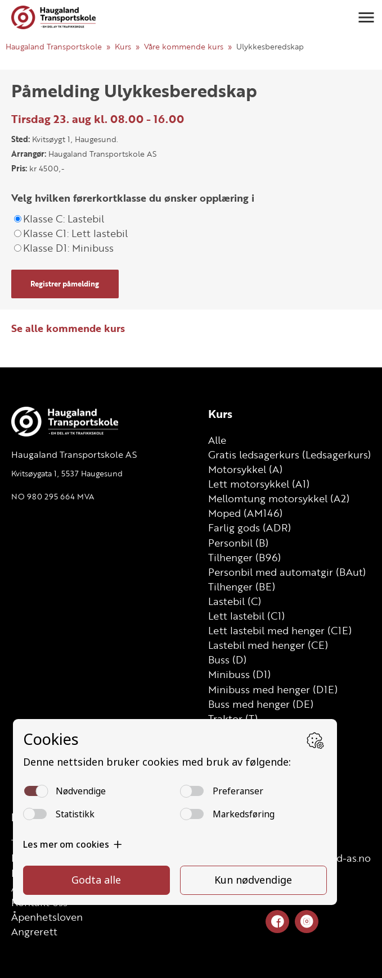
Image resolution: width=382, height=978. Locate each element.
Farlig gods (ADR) (249, 527)
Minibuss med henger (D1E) (273, 689)
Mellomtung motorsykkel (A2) (278, 498)
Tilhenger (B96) (244, 557)
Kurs (123, 46)
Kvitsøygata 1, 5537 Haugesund (67, 473)
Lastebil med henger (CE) (268, 645)
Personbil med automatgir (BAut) (287, 572)
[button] (366, 17)
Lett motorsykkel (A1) (258, 483)
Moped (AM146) (245, 513)
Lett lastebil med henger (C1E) (280, 630)
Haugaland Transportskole (54, 46)
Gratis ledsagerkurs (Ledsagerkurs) (289, 454)
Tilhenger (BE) (241, 586)
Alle (217, 440)
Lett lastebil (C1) (246, 615)
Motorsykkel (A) (245, 469)
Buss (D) (227, 659)
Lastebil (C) (234, 601)
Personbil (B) (238, 542)
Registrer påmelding (64, 283)
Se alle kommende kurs (68, 328)
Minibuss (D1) (239, 674)
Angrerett (34, 931)
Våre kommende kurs (183, 46)
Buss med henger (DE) (260, 704)
